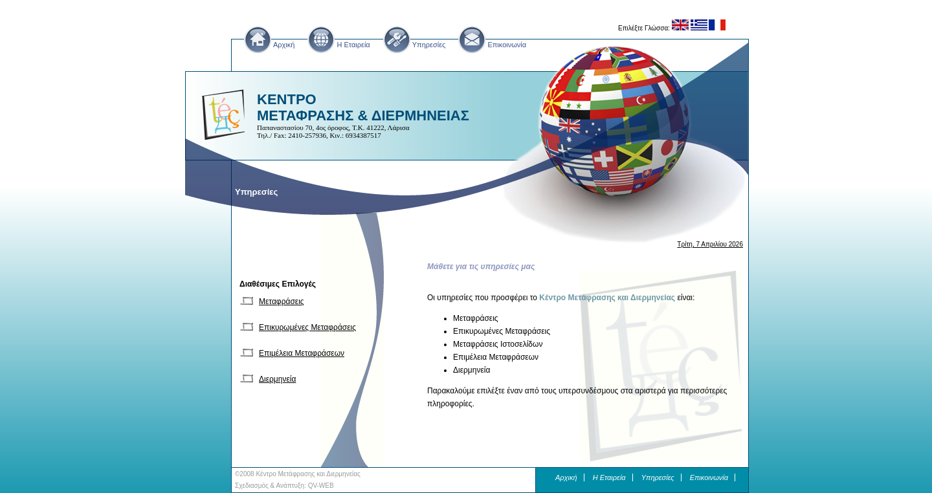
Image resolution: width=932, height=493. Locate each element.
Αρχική (283, 45)
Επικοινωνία (506, 45)
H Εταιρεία (353, 45)
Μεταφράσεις (281, 301)
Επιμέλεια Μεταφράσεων (301, 353)
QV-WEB (321, 485)
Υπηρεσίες (429, 45)
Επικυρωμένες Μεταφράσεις (307, 327)
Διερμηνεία (277, 379)
